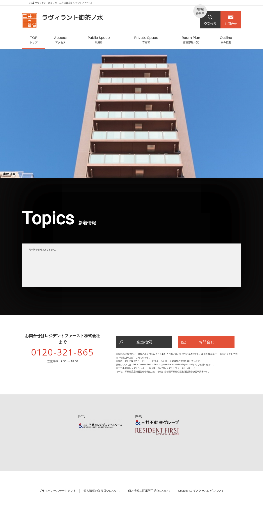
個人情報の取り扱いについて (102, 490)
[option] (131, 115)
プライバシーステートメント (57, 490)
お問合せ (231, 20)
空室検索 (210, 20)
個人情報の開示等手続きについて (149, 490)
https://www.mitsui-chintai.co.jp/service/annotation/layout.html (163, 364)
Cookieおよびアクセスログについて (201, 490)
